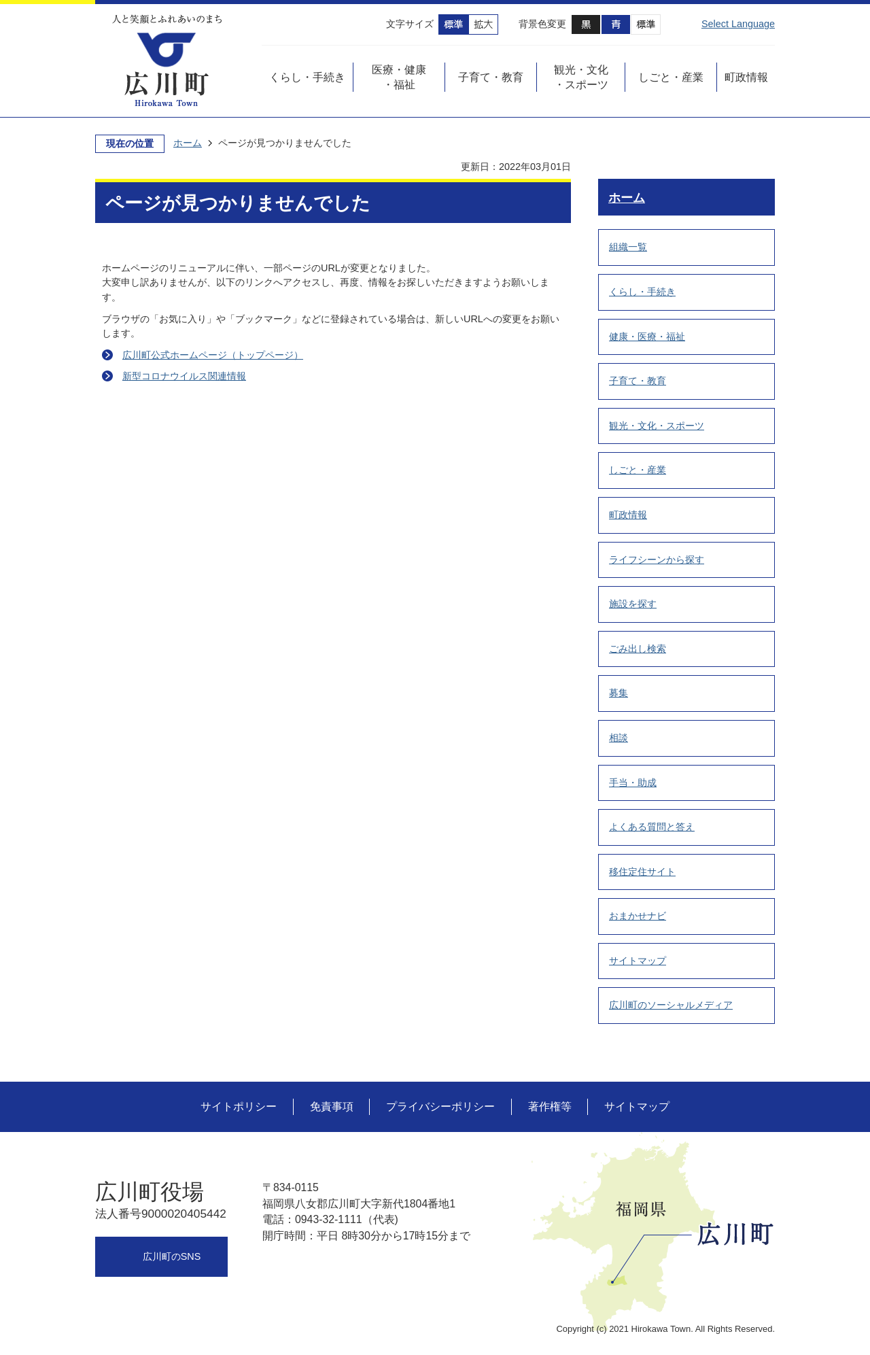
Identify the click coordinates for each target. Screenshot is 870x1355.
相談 (618, 737)
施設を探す (633, 603)
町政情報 (628, 514)
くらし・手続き (642, 291)
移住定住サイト (642, 871)
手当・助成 (633, 782)
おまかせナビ (637, 915)
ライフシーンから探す (656, 559)
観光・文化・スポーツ (656, 425)
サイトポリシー (239, 1106)
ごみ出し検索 (637, 648)
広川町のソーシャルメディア (671, 1004)
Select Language (738, 23)
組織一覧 (628, 246)
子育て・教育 (637, 380)
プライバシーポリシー (440, 1106)
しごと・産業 (637, 469)
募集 (618, 692)
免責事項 (331, 1106)
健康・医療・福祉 (647, 336)
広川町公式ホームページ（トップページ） (212, 354)
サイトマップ (637, 960)
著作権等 (550, 1106)
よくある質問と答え (652, 826)
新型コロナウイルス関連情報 (184, 376)
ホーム (187, 142)
